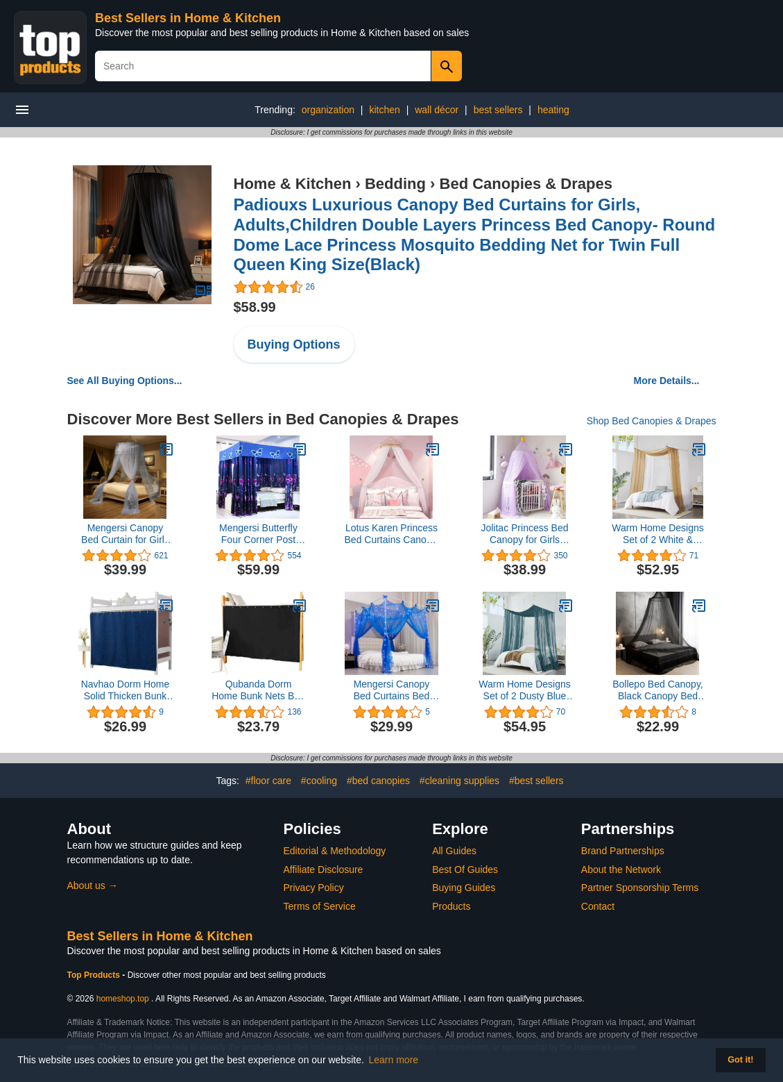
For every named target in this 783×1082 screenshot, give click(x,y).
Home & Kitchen (293, 183)
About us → (92, 885)
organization (328, 109)
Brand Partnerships (622, 850)
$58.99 (255, 307)
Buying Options (294, 344)
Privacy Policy (314, 887)
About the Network (621, 869)
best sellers (498, 109)
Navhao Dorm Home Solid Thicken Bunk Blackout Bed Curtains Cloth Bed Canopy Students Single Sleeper (125, 690)
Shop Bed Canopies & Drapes (651, 420)
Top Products (95, 975)
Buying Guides (463, 887)
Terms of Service (320, 906)
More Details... (667, 380)
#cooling (319, 780)
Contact (597, 906)
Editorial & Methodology (335, 850)
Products (451, 906)
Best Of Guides (465, 869)
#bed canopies (378, 780)
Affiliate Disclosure (323, 869)
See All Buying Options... (124, 380)
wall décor (436, 109)
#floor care (268, 780)
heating (553, 109)
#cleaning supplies (459, 780)
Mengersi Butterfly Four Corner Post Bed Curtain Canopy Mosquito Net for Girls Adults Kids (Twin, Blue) (258, 534)
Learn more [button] (394, 1059)
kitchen (384, 109)
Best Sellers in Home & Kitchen (188, 18)
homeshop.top (122, 999)
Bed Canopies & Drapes (526, 183)
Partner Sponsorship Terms (639, 887)
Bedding (395, 183)
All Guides (454, 850)
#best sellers (536, 780)
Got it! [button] (740, 1060)
